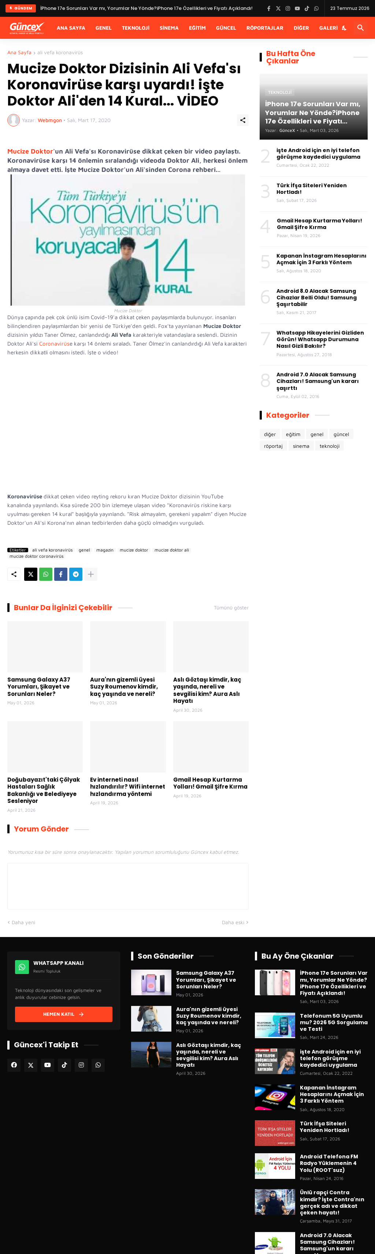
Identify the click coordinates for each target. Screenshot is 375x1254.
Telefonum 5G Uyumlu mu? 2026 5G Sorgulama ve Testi (334, 1023)
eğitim (293, 434)
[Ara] (361, 28)
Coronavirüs (54, 343)
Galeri (328, 28)
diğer (270, 434)
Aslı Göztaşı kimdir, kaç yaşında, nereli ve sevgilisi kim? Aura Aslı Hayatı (207, 690)
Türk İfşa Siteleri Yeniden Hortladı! (311, 188)
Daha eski (233, 922)
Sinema (169, 28)
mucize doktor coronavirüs (36, 556)
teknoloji (329, 446)
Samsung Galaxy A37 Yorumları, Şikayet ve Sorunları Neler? (38, 687)
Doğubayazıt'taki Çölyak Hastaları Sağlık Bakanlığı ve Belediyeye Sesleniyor (43, 790)
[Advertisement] (314, 515)
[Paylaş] (243, 120)
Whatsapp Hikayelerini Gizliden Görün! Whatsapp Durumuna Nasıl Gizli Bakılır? (320, 339)
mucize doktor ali (172, 550)
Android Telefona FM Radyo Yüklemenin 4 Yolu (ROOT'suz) (329, 1163)
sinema (301, 446)
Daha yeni (23, 922)
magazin (105, 550)
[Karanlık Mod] (344, 28)
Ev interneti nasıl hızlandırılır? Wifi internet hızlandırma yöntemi (127, 787)
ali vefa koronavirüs (60, 52)
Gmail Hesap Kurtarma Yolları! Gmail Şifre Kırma (210, 783)
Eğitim (197, 28)
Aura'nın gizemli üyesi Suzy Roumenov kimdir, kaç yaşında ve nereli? (124, 687)
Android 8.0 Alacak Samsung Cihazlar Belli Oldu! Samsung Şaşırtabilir (316, 298)
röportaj (273, 446)
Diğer (301, 28)
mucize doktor (134, 550)
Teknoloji (135, 28)
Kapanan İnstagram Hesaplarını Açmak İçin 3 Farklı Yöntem (321, 259)
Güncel (226, 28)
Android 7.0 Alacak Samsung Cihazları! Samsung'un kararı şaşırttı (317, 381)
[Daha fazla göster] (90, 574)
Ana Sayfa (71, 28)
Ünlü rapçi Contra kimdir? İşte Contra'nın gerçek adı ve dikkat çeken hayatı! (332, 1202)
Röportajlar (264, 28)
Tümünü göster (231, 607)
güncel (341, 434)
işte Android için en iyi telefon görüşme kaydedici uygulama (318, 153)
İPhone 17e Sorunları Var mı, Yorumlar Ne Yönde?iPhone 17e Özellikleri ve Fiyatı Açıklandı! (334, 983)
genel (84, 550)
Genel (104, 28)
